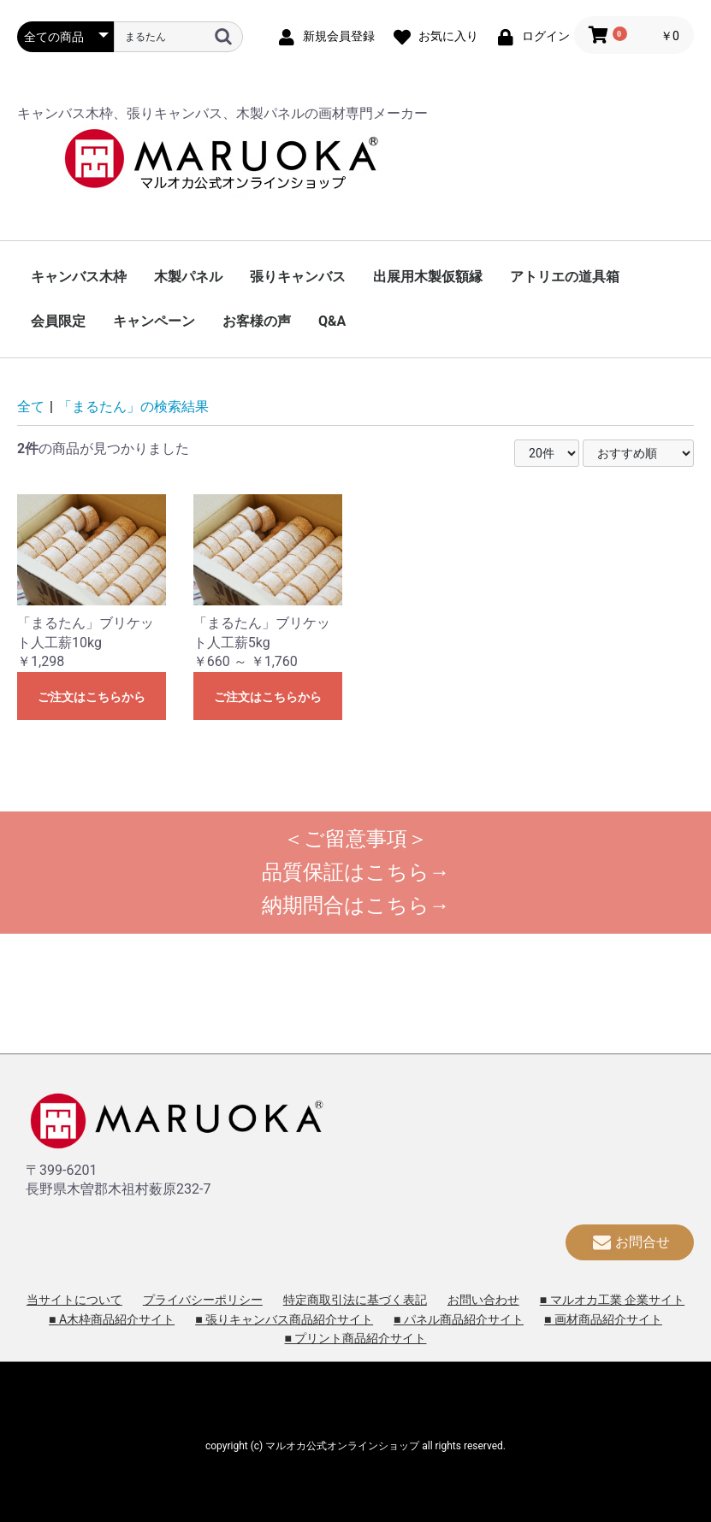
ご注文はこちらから (91, 697)
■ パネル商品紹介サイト (459, 1319)
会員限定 (58, 321)
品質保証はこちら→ (356, 872)
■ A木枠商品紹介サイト (112, 1319)
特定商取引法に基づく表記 (355, 1300)
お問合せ (630, 1242)
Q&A (332, 321)
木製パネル (188, 276)
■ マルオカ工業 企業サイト (612, 1300)
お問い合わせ (483, 1300)
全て (30, 406)
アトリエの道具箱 (564, 276)
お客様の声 (256, 321)
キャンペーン (154, 321)
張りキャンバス (298, 276)
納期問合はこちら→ (356, 905)
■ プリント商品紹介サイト (356, 1338)
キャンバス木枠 (79, 276)
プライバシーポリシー (203, 1300)
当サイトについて (74, 1300)
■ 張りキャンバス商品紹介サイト (284, 1319)
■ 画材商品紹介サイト (603, 1319)
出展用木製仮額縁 (428, 276)
